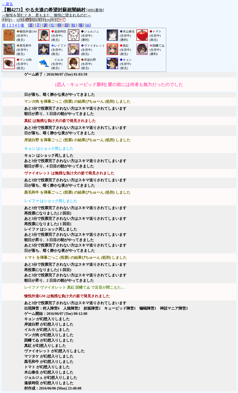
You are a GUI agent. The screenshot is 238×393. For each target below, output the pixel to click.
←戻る (7, 4)
